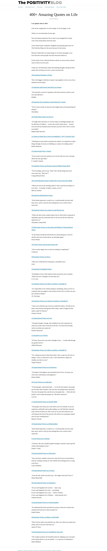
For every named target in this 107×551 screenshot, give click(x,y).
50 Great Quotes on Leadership (42, 382)
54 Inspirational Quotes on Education (44, 453)
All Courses (39, 7)
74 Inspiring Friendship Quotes (42, 269)
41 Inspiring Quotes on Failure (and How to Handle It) (49, 284)
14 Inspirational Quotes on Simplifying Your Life (47, 532)
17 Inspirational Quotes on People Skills (44, 402)
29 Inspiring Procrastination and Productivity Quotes (49, 102)
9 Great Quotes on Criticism (41, 438)
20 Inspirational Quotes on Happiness (44, 483)
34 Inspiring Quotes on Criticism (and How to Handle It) (50, 301)
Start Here (20, 7)
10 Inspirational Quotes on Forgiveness (44, 367)
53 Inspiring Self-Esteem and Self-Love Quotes (46, 87)
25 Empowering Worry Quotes (41, 151)
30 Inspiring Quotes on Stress (41, 257)
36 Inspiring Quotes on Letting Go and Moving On (48, 210)
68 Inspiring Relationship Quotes (42, 195)
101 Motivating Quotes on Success (42, 117)
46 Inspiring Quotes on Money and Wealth (45, 517)
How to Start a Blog (61, 7)
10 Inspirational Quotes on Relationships (45, 424)
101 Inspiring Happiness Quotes (42, 75)
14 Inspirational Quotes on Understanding (45, 502)
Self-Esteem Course (29, 7)
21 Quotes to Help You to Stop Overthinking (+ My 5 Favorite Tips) (53, 136)
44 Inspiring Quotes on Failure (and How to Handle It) (49, 350)
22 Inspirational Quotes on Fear (42, 318)
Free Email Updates (49, 7)
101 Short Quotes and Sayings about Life (45, 244)
